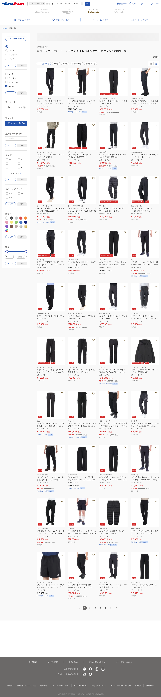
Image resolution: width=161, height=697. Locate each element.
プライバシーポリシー (60, 685)
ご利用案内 (33, 662)
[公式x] (84, 669)
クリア (10, 65)
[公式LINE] (90, 674)
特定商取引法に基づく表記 (26, 686)
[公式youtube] (103, 669)
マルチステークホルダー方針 (120, 686)
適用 (22, 65)
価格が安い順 (76, 64)
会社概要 (138, 686)
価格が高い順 (90, 64)
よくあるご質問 (52, 662)
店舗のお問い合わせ (97, 662)
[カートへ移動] (152, 3)
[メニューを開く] (157, 4)
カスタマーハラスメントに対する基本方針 (90, 685)
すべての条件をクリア (16, 39)
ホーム (4, 28)
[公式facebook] (90, 669)
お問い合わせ (73, 662)
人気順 (56, 64)
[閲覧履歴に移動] (141, 4)
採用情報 (150, 685)
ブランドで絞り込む (16, 123)
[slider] (6, 251)
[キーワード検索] (87, 4)
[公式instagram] (96, 669)
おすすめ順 (43, 63)
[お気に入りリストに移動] (146, 3)
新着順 (65, 64)
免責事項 (43, 686)
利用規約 (10, 686)
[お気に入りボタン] (62, 70)
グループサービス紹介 (124, 662)
